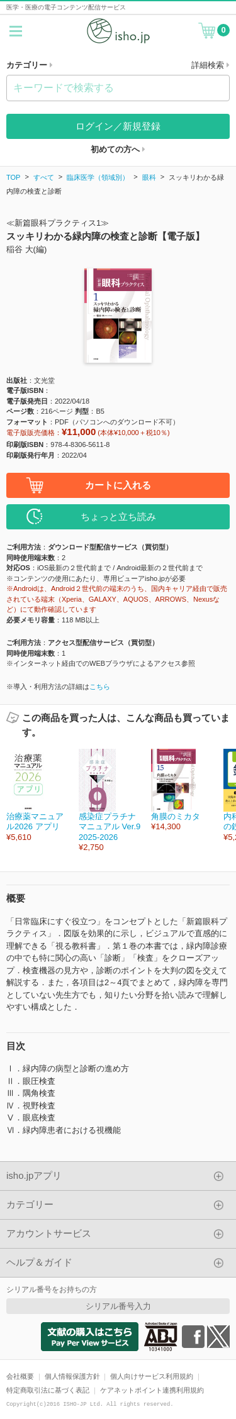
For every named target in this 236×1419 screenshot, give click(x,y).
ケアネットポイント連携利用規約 (152, 1390)
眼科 (149, 177)
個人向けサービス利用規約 (151, 1376)
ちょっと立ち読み (118, 516)
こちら (99, 686)
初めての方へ (118, 149)
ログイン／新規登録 (118, 126)
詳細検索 (210, 65)
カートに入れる (118, 485)
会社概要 (20, 1376)
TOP (13, 177)
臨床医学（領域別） (98, 177)
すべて (43, 177)
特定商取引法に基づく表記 (47, 1390)
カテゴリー (29, 65)
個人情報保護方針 (72, 1376)
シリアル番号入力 (118, 1306)
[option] (36, 795)
